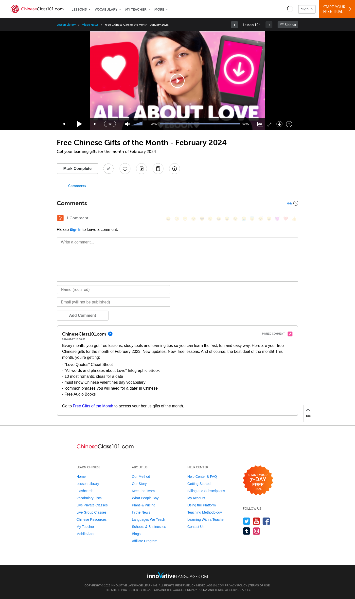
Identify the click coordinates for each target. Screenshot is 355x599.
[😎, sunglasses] (202, 218)
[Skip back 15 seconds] (64, 124)
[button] (290, 9)
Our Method (141, 477)
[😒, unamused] (193, 218)
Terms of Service (228, 589)
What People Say (145, 498)
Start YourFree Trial (338, 9)
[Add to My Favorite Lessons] (125, 168)
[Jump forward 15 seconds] (95, 124)
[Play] (80, 124)
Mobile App (84, 534)
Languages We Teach (148, 519)
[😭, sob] (244, 218)
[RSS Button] (60, 218)
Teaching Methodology (204, 512)
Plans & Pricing (143, 505)
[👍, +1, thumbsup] (294, 218)
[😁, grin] (185, 218)
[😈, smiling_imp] (277, 218)
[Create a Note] (141, 168)
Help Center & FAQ (202, 477)
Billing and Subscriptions (206, 491)
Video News (90, 24)
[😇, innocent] (252, 218)
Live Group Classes (91, 512)
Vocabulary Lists (89, 498)
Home (81, 477)
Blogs (136, 534)
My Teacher (135, 9)
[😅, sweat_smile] (227, 218)
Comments (77, 186)
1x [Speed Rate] (109, 123)
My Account (196, 498)
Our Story (139, 484)
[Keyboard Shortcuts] (289, 124)
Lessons (79, 9)
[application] (177, 80)
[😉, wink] (235, 218)
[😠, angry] (210, 218)
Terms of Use (259, 585)
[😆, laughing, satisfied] (218, 218)
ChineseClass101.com (208, 585)
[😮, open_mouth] (269, 218)
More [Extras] (159, 9)
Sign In (307, 9)
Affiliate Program (144, 541)
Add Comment (82, 315)
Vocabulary (106, 9)
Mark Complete (77, 168)
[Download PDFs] (158, 168)
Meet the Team (143, 491)
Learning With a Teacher (206, 519)
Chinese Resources (91, 519)
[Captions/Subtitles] (260, 124)
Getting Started (199, 484)
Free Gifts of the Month (93, 406)
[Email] (113, 302)
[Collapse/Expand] (177, 203)
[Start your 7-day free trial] (258, 480)
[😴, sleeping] (260, 218)
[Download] (279, 124)
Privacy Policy (236, 585)
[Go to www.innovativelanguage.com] (177, 575)
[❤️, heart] (286, 218)
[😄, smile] (168, 218)
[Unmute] (127, 124)
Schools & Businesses (149, 527)
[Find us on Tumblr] (246, 531)
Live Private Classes (92, 505)
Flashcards (84, 491)
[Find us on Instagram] (256, 531)
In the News (141, 512)
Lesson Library (66, 24)
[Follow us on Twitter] (246, 521)
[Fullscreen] (270, 124)
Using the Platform (201, 505)
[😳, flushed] (177, 218)
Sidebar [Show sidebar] (290, 25)
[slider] (137, 124)
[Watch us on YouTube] (256, 521)
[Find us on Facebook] (266, 521)
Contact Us (195, 527)
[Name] (113, 289)
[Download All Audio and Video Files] (174, 168)
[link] (234, 24)
